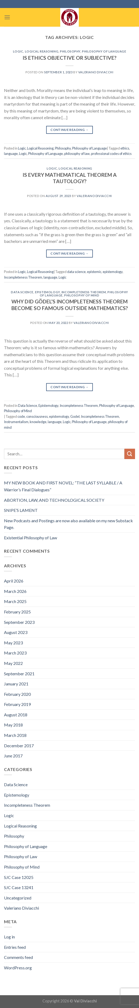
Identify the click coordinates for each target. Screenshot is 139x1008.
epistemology (113, 272)
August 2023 (15, 632)
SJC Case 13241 (18, 887)
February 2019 (17, 704)
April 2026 (13, 580)
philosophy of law (77, 153)
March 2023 (15, 652)
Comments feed (18, 957)
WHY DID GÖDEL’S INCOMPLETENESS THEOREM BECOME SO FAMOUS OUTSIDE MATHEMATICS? (69, 304)
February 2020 (17, 694)
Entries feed (15, 947)
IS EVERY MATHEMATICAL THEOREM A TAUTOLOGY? (70, 178)
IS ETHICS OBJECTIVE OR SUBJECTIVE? (69, 58)
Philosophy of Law (20, 856)
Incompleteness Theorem (23, 277)
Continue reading (69, 129)
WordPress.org (18, 967)
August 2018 (15, 714)
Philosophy (70, 51)
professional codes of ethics (111, 153)
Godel (75, 416)
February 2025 (17, 611)
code (21, 416)
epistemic (94, 272)
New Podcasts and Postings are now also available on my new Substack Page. (68, 524)
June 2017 (13, 755)
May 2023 (13, 642)
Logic (18, 51)
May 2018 (13, 724)
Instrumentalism (16, 422)
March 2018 (15, 735)
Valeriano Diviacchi (96, 72)
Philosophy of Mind (81, 295)
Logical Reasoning (42, 51)
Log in (9, 936)
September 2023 (19, 622)
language (11, 153)
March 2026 (15, 591)
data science (76, 272)
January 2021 (16, 683)
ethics (124, 148)
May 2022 (13, 663)
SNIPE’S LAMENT (21, 510)
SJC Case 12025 (18, 877)
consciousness (37, 416)
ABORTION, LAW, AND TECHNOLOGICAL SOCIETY (54, 500)
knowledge (38, 422)
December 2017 (19, 745)
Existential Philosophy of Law (30, 537)
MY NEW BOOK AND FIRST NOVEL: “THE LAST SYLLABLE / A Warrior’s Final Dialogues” (63, 486)
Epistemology (47, 292)
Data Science (22, 292)
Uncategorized (17, 897)
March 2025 (15, 601)
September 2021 (19, 673)
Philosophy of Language (104, 51)
